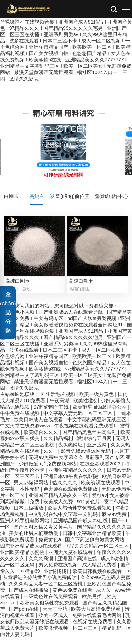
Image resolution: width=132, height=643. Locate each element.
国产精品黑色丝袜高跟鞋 (90, 437)
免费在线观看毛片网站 (97, 620)
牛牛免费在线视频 (20, 418)
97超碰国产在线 (51, 412)
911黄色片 (89, 507)
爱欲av (99, 500)
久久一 (50, 456)
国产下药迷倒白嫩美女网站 (95, 545)
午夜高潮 (60, 406)
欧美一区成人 (53, 620)
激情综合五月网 (95, 443)
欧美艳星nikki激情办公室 (100, 412)
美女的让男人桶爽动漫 (34, 538)
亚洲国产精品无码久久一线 (59, 500)
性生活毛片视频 (59, 399)
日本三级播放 (29, 513)
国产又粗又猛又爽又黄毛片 (44, 532)
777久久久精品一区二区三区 (98, 551)
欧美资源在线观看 (101, 488)
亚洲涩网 (97, 450)
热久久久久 (65, 488)
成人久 (104, 595)
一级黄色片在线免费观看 (51, 601)
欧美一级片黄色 (97, 399)
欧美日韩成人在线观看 (39, 424)
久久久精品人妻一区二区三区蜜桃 (46, 589)
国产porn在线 (24, 614)
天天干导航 (56, 614)
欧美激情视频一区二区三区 (68, 633)
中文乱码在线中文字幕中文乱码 (64, 519)
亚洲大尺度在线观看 (71, 557)
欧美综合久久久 (41, 437)
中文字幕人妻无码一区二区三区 (78, 418)
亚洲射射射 (57, 576)
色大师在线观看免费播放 (71, 494)
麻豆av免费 (115, 519)
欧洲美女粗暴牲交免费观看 (50, 608)
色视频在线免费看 (93, 627)
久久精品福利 (58, 443)
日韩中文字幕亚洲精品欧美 (92, 538)
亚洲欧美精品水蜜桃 (23, 557)
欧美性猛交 (85, 406)
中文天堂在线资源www (25, 431)
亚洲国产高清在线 (77, 563)
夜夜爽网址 (71, 450)
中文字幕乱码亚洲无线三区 (97, 424)
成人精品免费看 (100, 570)
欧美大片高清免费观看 (96, 614)
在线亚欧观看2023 (101, 469)
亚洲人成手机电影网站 (25, 526)
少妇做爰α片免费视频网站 (48, 469)
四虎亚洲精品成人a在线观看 (31, 551)
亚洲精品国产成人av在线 (81, 526)
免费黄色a (50, 545)
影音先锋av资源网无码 (86, 456)
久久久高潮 (42, 563)
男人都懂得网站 (32, 488)
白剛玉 (11, 196)
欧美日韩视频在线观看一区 (102, 576)
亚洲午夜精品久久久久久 (76, 475)
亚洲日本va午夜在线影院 (71, 481)
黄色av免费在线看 (73, 595)
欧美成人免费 (58, 507)
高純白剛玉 (42, 196)
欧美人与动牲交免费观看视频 (80, 513)
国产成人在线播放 (29, 595)
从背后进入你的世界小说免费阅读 (40, 582)
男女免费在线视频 (58, 570)
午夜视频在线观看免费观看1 (86, 431)
